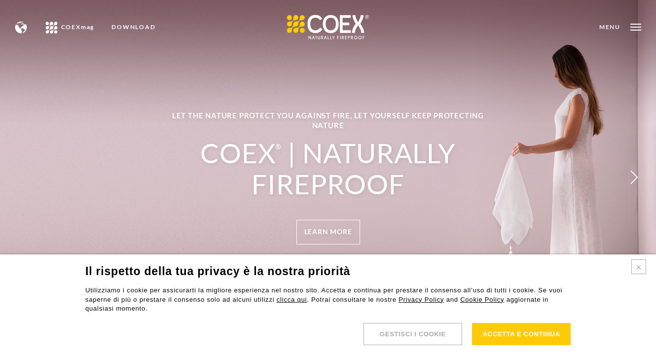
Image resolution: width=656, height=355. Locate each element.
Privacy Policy (421, 299)
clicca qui (292, 299)
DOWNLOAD (133, 27)
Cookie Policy (482, 299)
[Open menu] (620, 27)
